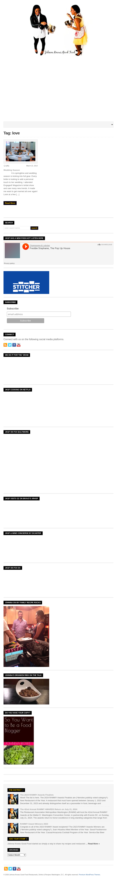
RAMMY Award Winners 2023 (34, 824)
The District (15, 790)
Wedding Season (12, 170)
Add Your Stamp (17, 839)
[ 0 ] (7, 166)
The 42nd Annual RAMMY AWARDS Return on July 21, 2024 (48, 809)
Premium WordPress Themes (89, 875)
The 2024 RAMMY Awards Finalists (37, 795)
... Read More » (93, 844)
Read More (10, 203)
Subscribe (13, 308)
